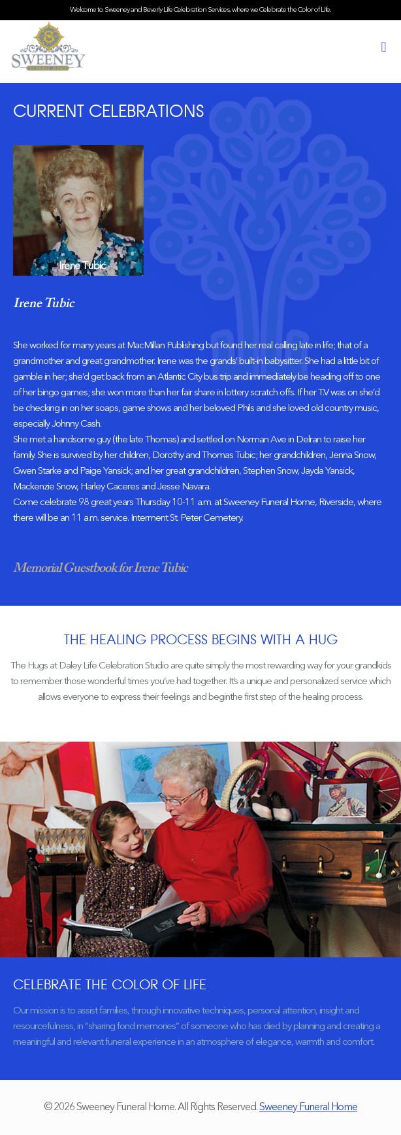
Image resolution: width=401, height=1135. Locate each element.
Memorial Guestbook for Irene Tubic (100, 568)
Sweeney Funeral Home (308, 1107)
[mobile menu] (383, 48)
